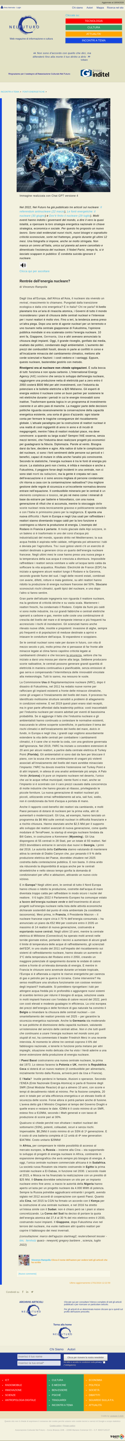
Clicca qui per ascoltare (35, 267)
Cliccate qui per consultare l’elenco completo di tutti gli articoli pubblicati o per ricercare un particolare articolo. (93, 1303)
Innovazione (13, 1390)
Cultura (57, 1380)
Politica (94, 1385)
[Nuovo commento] (27, 1274)
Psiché (56, 1395)
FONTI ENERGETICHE (34, 92)
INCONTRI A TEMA (10, 92)
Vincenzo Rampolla (41, 1260)
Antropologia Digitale (20, 1400)
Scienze (10, 1395)
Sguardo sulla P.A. (101, 1400)
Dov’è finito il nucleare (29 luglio (69, 215)
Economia (95, 1380)
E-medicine (59, 1385)
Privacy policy (69, 1426)
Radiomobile (13, 1385)
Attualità (95, 1405)
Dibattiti (94, 1395)
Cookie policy (56, 1426)
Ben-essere (59, 1390)
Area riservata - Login (15, 7)
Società (94, 1390)
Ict (7, 1380)
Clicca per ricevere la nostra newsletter (85, 1358)
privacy (98, 1363)
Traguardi (59, 1400)
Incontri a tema (62, 1405)
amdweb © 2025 (116, 1417)
